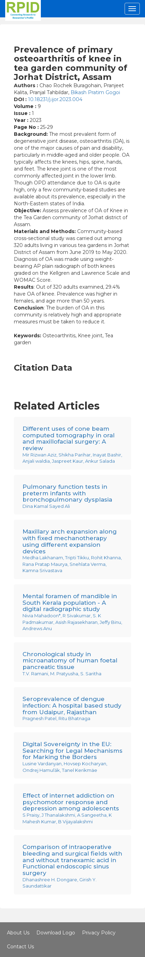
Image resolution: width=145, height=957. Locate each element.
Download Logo (55, 933)
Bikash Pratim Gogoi (95, 92)
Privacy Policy (99, 933)
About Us (18, 933)
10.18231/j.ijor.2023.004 (55, 99)
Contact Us (20, 946)
